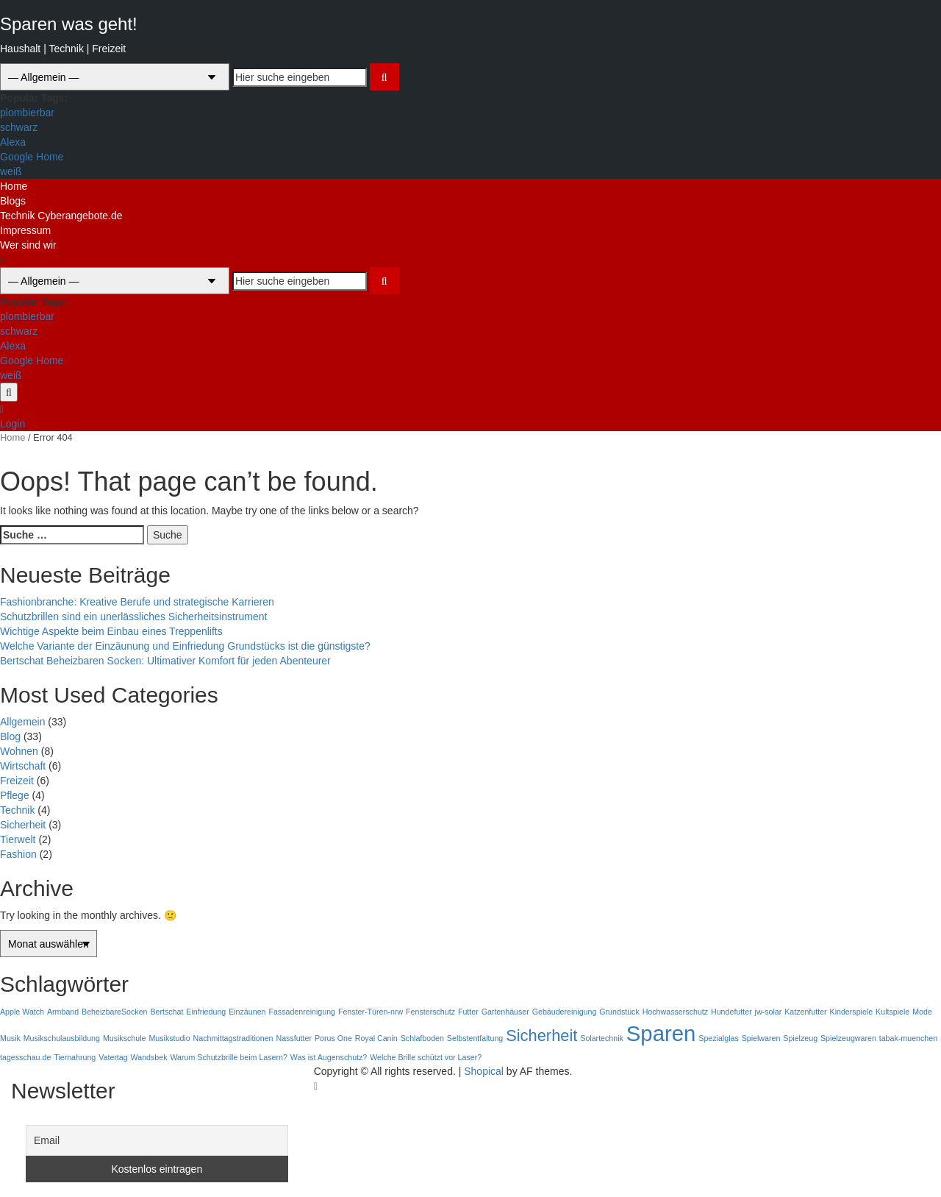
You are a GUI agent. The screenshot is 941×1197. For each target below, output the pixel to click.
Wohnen (19, 751)
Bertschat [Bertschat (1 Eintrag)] (166, 1011)
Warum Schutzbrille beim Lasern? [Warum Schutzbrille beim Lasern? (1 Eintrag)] (228, 1057)
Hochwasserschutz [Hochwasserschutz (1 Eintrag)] (675, 1011)
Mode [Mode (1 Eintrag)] (922, 1011)
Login (12, 424)
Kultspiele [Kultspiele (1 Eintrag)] (892, 1011)
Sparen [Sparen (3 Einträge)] (661, 1033)
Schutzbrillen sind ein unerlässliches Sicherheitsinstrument (133, 616)
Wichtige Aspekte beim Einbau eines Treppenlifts (111, 631)
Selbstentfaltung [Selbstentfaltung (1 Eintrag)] (475, 1038)
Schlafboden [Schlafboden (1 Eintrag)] (422, 1038)
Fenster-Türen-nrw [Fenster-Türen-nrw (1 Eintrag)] (370, 1011)
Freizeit (17, 780)
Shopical (484, 1071)
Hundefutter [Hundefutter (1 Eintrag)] (731, 1011)
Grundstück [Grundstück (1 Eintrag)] (619, 1011)
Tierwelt (18, 839)
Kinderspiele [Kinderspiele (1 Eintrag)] (851, 1011)
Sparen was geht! (68, 24)
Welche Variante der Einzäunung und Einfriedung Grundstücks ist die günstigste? (185, 646)
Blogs (13, 201)
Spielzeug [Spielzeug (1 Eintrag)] (800, 1038)
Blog (10, 736)
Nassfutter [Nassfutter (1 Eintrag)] (294, 1038)
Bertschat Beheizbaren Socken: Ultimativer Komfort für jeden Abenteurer (165, 661)
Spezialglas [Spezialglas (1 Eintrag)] (718, 1038)
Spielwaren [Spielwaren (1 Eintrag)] (761, 1038)
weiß (11, 171)
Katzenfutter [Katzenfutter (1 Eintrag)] (805, 1011)
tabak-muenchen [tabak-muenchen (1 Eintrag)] (908, 1038)
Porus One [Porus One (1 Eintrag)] (333, 1038)
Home (13, 186)
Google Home (31, 157)
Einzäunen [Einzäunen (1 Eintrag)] (247, 1011)
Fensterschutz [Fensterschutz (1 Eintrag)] (430, 1011)
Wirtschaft (23, 766)
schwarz (18, 127)
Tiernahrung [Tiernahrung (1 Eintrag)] (75, 1057)
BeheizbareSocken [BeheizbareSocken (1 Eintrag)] (114, 1011)
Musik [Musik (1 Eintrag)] (10, 1038)
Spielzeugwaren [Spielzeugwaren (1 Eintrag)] (848, 1038)
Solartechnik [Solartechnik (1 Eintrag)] (601, 1038)
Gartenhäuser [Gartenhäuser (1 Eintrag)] (505, 1011)
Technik (17, 810)
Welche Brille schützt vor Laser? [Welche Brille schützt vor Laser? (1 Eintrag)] (426, 1057)
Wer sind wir (28, 245)
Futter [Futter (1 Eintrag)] (468, 1011)
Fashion (18, 854)
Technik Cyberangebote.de (61, 215)
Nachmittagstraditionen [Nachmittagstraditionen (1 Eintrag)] (233, 1038)
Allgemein (22, 722)
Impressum (25, 230)
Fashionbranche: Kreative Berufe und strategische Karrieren (137, 602)
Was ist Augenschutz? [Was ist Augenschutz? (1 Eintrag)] (328, 1057)
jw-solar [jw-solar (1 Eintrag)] (768, 1011)
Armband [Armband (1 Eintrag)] (63, 1011)
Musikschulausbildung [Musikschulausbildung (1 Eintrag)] (62, 1038)
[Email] (157, 1140)
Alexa (13, 142)
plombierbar (27, 112)
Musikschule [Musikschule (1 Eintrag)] (124, 1038)
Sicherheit (23, 825)
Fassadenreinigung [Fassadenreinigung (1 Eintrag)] (301, 1011)
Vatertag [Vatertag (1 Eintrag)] (113, 1057)
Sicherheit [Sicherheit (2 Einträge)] (541, 1035)
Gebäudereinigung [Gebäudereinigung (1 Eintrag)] (564, 1011)
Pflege (14, 795)
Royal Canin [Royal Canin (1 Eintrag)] (376, 1038)
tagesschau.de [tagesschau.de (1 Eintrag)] (25, 1057)
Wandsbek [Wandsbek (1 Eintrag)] (149, 1057)
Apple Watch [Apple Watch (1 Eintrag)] (22, 1011)
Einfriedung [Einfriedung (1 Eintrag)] (206, 1011)
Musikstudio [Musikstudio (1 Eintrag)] (169, 1038)
